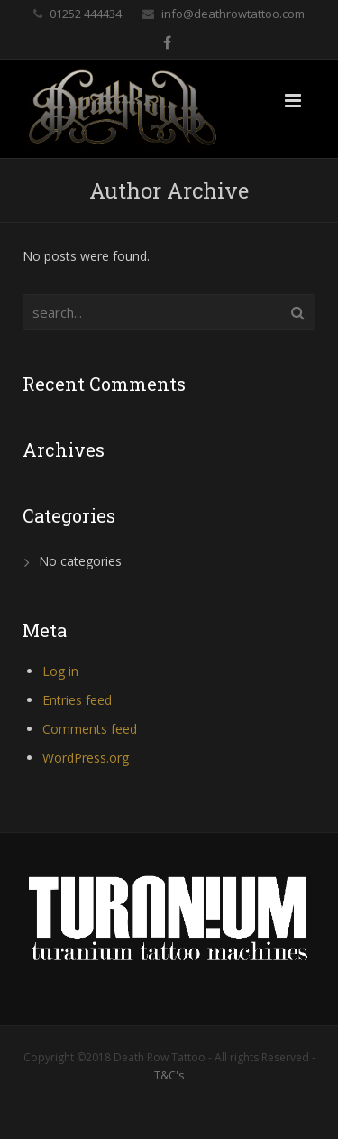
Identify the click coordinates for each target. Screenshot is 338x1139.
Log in (60, 671)
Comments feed (89, 728)
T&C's (169, 1075)
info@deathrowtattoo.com (233, 13)
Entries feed (77, 699)
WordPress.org (85, 757)
